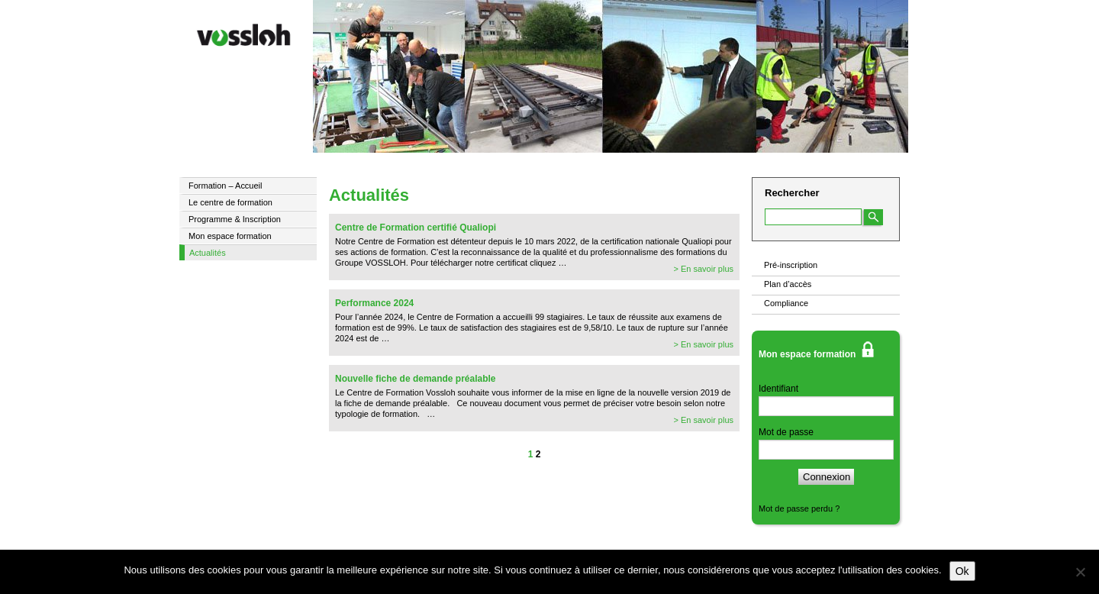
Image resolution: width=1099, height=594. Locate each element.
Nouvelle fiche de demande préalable (415, 378)
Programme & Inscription (235, 219)
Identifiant (778, 388)
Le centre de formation (230, 202)
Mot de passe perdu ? (799, 508)
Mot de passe (786, 432)
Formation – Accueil (225, 185)
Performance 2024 (374, 303)
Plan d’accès (787, 284)
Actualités (207, 252)
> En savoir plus (703, 268)
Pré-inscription (790, 265)
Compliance (786, 303)
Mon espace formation (230, 236)
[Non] (1080, 571)
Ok (962, 571)
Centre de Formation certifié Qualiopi (415, 227)
